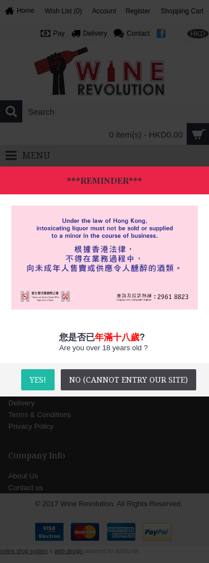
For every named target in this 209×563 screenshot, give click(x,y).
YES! (38, 379)
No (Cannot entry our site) (128, 379)
